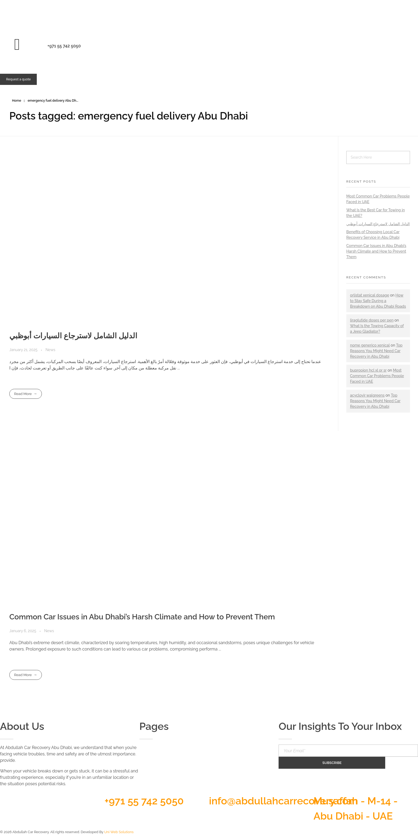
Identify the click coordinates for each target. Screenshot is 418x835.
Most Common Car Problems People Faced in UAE (377, 376)
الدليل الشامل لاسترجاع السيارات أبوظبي (73, 335)
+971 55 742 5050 (144, 801)
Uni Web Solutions (119, 832)
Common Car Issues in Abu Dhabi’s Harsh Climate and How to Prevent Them (142, 616)
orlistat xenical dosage (369, 295)
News (50, 350)
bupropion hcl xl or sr (368, 370)
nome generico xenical (370, 345)
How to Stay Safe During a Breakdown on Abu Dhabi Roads (378, 301)
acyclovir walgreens (367, 395)
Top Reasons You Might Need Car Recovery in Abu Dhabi (376, 351)
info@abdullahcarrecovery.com (283, 801)
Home (16, 100)
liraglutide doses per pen (371, 320)
